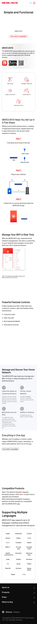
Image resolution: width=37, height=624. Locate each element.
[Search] (30, 3)
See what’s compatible (18, 36)
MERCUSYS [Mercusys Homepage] (10, 3)
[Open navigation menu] (34, 3)
